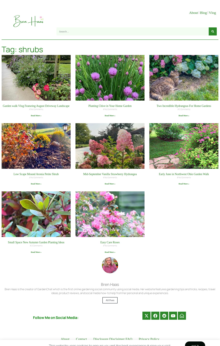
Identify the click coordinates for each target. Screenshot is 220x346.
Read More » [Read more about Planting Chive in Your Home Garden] (110, 115)
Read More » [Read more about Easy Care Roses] (110, 252)
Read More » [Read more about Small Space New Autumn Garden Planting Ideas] (36, 252)
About (193, 13)
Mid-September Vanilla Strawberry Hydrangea (110, 174)
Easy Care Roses (110, 242)
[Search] (213, 31)
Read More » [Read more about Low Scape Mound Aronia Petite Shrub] (36, 184)
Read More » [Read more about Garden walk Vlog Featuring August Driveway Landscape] (36, 115)
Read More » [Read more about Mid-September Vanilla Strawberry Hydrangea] (110, 184)
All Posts (110, 300)
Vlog (213, 13)
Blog (203, 13)
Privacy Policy (149, 339)
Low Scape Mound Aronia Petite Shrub (36, 174)
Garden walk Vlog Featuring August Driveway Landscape (36, 106)
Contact (81, 339)
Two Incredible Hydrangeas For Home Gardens (184, 106)
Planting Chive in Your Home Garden (110, 106)
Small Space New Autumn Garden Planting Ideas (36, 242)
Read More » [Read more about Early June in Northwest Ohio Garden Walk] (184, 184)
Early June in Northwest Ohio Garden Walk (184, 174)
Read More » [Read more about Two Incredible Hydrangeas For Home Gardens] (184, 115)
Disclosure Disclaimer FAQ (112, 339)
